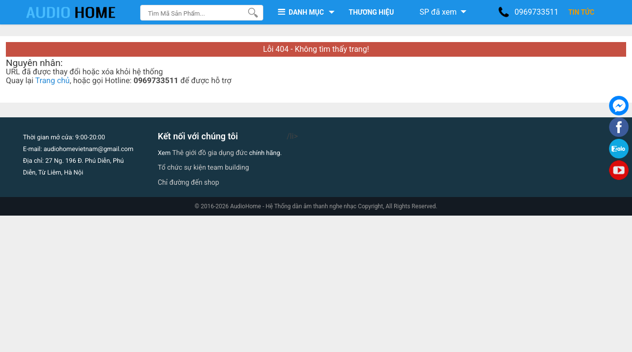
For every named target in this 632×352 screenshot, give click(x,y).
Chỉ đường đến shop (188, 182)
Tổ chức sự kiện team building (203, 168)
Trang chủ (52, 80)
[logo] (80, 12)
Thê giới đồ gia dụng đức (210, 153)
